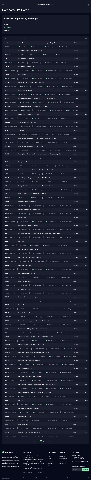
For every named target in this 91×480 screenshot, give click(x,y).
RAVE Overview (10, 229)
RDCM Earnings (38, 364)
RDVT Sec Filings (67, 428)
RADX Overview (10, 158)
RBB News (23, 245)
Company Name (23, 39)
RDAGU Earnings (40, 356)
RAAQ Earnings (38, 142)
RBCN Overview (10, 269)
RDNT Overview (10, 404)
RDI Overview (10, 396)
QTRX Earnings (37, 70)
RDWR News (25, 436)
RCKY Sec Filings (67, 309)
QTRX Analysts (52, 70)
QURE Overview (11, 118)
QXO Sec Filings (64, 134)
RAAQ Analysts (52, 142)
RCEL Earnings (37, 293)
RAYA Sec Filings (66, 237)
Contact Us (62, 463)
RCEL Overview (10, 293)
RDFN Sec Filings (66, 372)
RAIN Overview (10, 174)
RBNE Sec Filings (66, 285)
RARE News (24, 213)
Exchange (75, 39)
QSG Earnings (37, 47)
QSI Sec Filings (62, 55)
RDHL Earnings (37, 388)
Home (50, 456)
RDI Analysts (47, 396)
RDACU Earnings (39, 348)
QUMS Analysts (53, 102)
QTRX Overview (10, 70)
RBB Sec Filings (62, 245)
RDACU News (25, 348)
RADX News (24, 158)
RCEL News (24, 293)
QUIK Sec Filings (65, 94)
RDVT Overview (10, 428)
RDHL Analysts (51, 388)
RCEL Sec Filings (66, 293)
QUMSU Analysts (57, 110)
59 (49, 441)
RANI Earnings (36, 198)
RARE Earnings (37, 213)
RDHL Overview (10, 388)
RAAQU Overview (11, 150)
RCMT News (24, 317)
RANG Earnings (38, 190)
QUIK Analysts (51, 94)
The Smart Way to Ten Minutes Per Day (32, 472)
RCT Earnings (36, 333)
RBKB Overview (10, 277)
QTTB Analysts (52, 78)
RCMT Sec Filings (68, 317)
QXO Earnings (36, 134)
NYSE (6, 24)
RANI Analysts (50, 198)
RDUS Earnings (38, 420)
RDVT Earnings (37, 428)
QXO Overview (10, 134)
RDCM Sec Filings (69, 364)
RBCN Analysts (52, 269)
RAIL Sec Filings (63, 166)
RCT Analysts (49, 333)
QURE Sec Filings (67, 118)
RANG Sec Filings (68, 190)
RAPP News (24, 205)
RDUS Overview (11, 420)
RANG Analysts (52, 190)
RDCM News (25, 364)
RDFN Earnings (37, 372)
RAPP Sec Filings (66, 205)
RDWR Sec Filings (69, 436)
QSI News (23, 55)
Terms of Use (63, 461)
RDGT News (24, 380)
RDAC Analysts (52, 341)
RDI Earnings (34, 396)
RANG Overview (11, 190)
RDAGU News (26, 356)
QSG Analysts (51, 47)
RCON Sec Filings (68, 325)
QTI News (22, 62)
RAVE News (24, 229)
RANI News (24, 198)
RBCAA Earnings (39, 261)
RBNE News (24, 285)
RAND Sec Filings (67, 182)
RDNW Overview (11, 412)
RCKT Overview (10, 301)
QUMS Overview (11, 102)
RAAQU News (26, 150)
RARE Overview (10, 213)
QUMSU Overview (11, 110)
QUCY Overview (11, 86)
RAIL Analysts (50, 166)
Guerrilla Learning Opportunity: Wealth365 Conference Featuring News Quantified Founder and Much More (33, 468)
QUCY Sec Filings (68, 86)
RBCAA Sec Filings (70, 261)
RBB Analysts (48, 245)
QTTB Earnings (37, 78)
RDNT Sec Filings (67, 404)
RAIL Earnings (36, 166)
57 (44, 441)
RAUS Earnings (37, 221)
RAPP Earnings (37, 205)
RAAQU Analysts (55, 150)
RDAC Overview (10, 341)
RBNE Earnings (37, 285)
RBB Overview (10, 245)
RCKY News (24, 309)
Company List (63, 466)
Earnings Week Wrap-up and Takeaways (33, 459)
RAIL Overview (10, 166)
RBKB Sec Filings (65, 277)
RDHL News (24, 388)
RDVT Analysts (52, 428)
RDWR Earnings (38, 436)
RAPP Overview (10, 205)
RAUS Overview (10, 221)
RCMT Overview (11, 317)
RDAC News (24, 341)
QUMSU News (26, 110)
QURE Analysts (52, 118)
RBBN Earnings (37, 253)
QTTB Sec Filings (67, 78)
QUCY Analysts (53, 86)
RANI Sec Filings (64, 198)
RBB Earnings (35, 245)
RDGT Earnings (38, 380)
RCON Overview (11, 325)
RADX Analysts (51, 158)
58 (46, 441)
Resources (51, 461)
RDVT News (24, 428)
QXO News (23, 134)
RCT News (23, 333)
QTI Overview (10, 62)
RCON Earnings (38, 325)
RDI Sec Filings (61, 396)
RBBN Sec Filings (66, 253)
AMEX (6, 31)
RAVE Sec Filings (66, 229)
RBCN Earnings (37, 269)
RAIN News (24, 174)
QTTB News (24, 78)
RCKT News (24, 301)
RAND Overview (11, 182)
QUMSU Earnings (41, 110)
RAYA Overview (10, 237)
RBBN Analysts (51, 253)
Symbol (7, 39)
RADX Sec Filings (66, 158)
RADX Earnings (37, 158)
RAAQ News (24, 142)
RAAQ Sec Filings (67, 142)
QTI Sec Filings (61, 62)
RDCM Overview (11, 364)
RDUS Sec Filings (67, 420)
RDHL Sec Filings (66, 388)
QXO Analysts (50, 134)
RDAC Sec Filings (67, 341)
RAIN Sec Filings (64, 174)
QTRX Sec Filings (67, 70)
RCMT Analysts (52, 317)
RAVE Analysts (51, 229)
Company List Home (15, 10)
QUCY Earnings (38, 86)
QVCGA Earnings (41, 126)
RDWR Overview (11, 436)
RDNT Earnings (37, 404)
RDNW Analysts (53, 412)
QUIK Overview (10, 94)
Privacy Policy (63, 458)
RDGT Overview (11, 380)
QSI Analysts (48, 55)
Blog (49, 458)
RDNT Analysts (52, 404)
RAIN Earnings (36, 174)
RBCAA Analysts (55, 261)
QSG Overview (10, 47)
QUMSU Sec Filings (73, 110)
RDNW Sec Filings (69, 412)
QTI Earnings (34, 62)
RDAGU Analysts (55, 356)
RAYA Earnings (37, 237)
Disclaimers (62, 456)
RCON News (24, 325)
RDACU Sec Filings (70, 348)
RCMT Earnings (38, 317)
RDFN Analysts (51, 372)
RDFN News (24, 372)
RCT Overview (10, 333)
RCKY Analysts (52, 309)
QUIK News (24, 94)
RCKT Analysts (51, 301)
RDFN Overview (10, 372)
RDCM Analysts (53, 364)
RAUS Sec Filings (67, 221)
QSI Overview (10, 55)
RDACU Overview (11, 348)
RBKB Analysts (51, 277)
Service (50, 466)
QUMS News (25, 102)
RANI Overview (10, 198)
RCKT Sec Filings (66, 301)
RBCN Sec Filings (67, 269)
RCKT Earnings (37, 301)
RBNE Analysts (51, 285)
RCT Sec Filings (63, 333)
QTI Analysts (48, 62)
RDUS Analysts (52, 420)
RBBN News (24, 253)
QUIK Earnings (37, 94)
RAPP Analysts (51, 205)
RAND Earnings (38, 182)
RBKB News (24, 277)
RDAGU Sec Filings (71, 356)
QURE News (24, 118)
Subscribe (85, 469)
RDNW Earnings (39, 412)
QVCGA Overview (11, 126)
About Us (51, 463)
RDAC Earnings (37, 341)
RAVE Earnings (37, 229)
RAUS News (24, 221)
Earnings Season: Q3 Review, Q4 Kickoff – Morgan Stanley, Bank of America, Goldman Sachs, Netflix (33, 463)
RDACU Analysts (55, 348)
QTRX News (24, 70)
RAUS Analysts (52, 221)
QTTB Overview (10, 78)
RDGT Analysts (52, 380)
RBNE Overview (10, 285)
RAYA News (24, 237)
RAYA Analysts (51, 237)
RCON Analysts (52, 325)
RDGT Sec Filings (68, 380)
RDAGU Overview (11, 356)
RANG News (24, 190)
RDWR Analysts (53, 436)
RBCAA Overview (11, 261)
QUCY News (25, 86)
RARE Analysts (51, 213)
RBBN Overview (10, 253)
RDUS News (24, 420)
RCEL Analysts (51, 293)
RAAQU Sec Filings (71, 150)
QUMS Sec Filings (69, 102)
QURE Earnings (38, 118)
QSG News (24, 47)
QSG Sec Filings (65, 47)
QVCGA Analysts (57, 126)
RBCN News (24, 269)
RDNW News (25, 412)
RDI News (22, 396)
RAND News (24, 182)
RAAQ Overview (11, 142)
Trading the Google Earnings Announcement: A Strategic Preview (34, 456)
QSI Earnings (35, 55)
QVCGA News (26, 126)
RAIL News (23, 166)
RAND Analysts (52, 182)
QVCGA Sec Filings (73, 126)
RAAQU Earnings (40, 150)
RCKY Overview (10, 309)
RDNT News (24, 404)
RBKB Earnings (37, 277)
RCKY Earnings (37, 309)
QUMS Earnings (39, 102)
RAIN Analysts (50, 174)
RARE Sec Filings (66, 213)
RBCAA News (25, 261)
